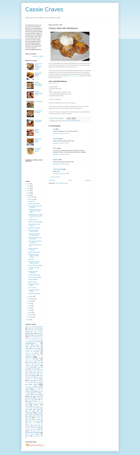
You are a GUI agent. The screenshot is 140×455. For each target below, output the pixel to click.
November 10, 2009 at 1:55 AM (61, 164)
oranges (35, 394)
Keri (54, 129)
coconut (33, 360)
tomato (39, 424)
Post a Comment (55, 177)
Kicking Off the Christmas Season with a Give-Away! (34, 211)
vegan (26, 429)
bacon (41, 331)
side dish (28, 417)
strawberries (39, 422)
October (30, 296)
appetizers (40, 326)
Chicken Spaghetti (33, 279)
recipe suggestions (37, 409)
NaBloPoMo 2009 (76, 120)
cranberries (28, 363)
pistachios (39, 401)
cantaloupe (32, 350)
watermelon (38, 431)
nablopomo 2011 (34, 393)
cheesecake (28, 355)
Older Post (88, 180)
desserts (27, 367)
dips (32, 367)
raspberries (40, 406)
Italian (41, 379)
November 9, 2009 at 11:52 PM (61, 154)
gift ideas (29, 370)
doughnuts (38, 367)
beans (35, 335)
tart (29, 424)
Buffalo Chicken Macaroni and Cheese (35, 238)
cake (39, 348)
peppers (35, 399)
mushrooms (35, 388)
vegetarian (39, 429)
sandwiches (29, 413)
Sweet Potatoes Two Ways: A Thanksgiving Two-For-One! (35, 216)
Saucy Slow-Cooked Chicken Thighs (33, 230)
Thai (34, 424)
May (29, 307)
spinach (38, 421)
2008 (28, 319)
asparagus (27, 331)
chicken (28, 357)
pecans (29, 399)
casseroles (36, 351)
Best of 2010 (40, 336)
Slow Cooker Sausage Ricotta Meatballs (34, 234)
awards (34, 331)
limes (26, 382)
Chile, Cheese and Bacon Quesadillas (34, 241)
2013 (28, 186)
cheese (36, 353)
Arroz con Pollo (32, 287)
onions (28, 394)
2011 (28, 190)
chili (39, 357)
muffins (27, 388)
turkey (35, 426)
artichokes (30, 330)
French (41, 369)
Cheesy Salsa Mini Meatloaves (33, 272)
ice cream (33, 378)
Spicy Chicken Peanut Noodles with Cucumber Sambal (38, 66)
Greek (26, 372)
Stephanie (56, 159)
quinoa (34, 406)
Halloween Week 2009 (37, 373)
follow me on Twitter (37, 56)
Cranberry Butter (32, 219)
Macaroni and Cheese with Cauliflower (35, 206)
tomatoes (27, 426)
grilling (34, 372)
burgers (27, 348)
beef (61, 120)
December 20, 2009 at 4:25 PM (61, 173)
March (30, 312)
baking (31, 333)
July (29, 303)
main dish (64, 120)
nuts (42, 392)
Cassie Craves (44, 9)
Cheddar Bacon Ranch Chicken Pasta (38, 84)
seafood (30, 416)
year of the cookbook (32, 434)
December (31, 197)
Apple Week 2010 (32, 328)
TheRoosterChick (58, 169)
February (30, 314)
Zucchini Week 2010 (38, 436)
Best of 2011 (29, 338)
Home (70, 180)
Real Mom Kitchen (54, 83)
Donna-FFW (56, 138)
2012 (28, 188)
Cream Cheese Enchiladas (39, 111)
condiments (40, 360)
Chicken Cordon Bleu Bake (35, 222)
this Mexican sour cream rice (73, 75)
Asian (38, 330)
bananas (40, 333)
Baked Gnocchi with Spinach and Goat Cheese (33, 256)
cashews (27, 351)
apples (41, 328)
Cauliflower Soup (32, 281)
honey (37, 377)
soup (41, 419)
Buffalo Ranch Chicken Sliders (38, 140)
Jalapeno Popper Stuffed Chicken (38, 93)
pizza (26, 403)
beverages (33, 340)
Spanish (30, 421)
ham (28, 375)
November (31, 199)
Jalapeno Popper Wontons (37, 131)
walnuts (31, 431)
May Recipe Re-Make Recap (38, 150)
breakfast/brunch (30, 343)
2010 (28, 193)
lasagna (31, 380)
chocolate (35, 359)
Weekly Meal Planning (34, 203)
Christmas (27, 360)
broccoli (27, 345)
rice (30, 411)
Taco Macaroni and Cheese (38, 121)
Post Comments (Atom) (62, 183)
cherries (38, 355)
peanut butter (28, 398)
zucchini (27, 436)
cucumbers (37, 363)
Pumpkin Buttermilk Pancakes (33, 249)
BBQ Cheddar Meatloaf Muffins (38, 74)
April (29, 310)
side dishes (38, 417)
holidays (33, 375)
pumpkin (27, 406)
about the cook (29, 326)
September (31, 298)
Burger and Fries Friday (32, 346)
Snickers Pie (31, 201)
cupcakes (27, 365)
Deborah (55, 148)
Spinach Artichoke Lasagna (35, 265)
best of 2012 (36, 338)
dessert (36, 365)
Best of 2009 (32, 336)
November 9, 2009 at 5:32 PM (60, 143)
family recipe (34, 369)
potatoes (36, 404)
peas (42, 398)
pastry (30, 396)
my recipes (37, 389)
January (30, 317)
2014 (28, 184)
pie (42, 399)
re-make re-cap (31, 407)
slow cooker (28, 419)
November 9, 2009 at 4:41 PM (60, 133)
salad (37, 411)
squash (27, 422)
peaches (38, 396)
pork (26, 404)
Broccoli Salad (38, 101)
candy (26, 350)
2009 (28, 195)
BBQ (29, 335)
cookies (30, 362)
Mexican (69, 120)
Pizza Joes (31, 259)
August (30, 301)
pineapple (30, 401)
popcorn (33, 402)
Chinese (27, 359)
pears (37, 398)
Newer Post (52, 180)
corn (39, 362)
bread (38, 341)
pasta (41, 394)
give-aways (34, 370)
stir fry (32, 422)
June (29, 305)
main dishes (28, 386)
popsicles (39, 402)
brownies (37, 345)
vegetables (32, 429)
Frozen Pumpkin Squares (34, 277)
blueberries (32, 341)
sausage (40, 414)
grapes (39, 370)
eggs (26, 369)
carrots (38, 350)
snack (36, 419)
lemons (38, 380)
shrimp (38, 416)
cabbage (34, 348)
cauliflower (27, 353)
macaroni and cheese (37, 382)
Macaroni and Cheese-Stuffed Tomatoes (34, 262)
